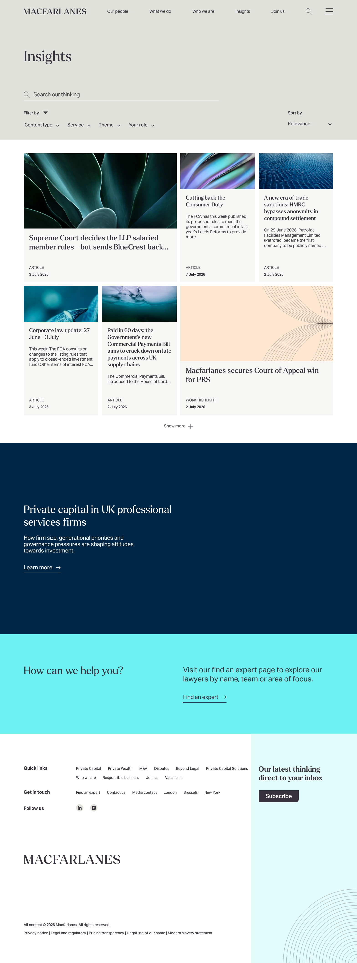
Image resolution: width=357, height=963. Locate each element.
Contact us (116, 793)
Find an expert (88, 793)
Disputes (161, 769)
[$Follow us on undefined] (79, 807)
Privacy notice (36, 933)
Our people (117, 11)
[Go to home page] (72, 859)
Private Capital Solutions (227, 769)
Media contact (144, 793)
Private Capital (88, 769)
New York (212, 793)
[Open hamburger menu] (329, 14)
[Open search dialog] (309, 14)
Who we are (203, 11)
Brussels (191, 793)
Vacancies (173, 778)
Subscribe (278, 796)
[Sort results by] (310, 124)
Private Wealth (120, 769)
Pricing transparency (107, 933)
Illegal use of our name (146, 933)
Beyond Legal (187, 769)
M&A (143, 769)
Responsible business (121, 778)
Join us (152, 778)
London (170, 793)
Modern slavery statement (190, 933)
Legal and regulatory (69, 933)
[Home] (55, 11)
